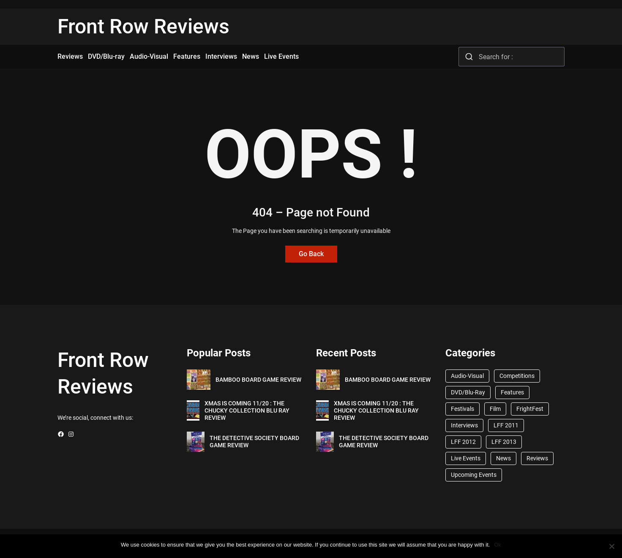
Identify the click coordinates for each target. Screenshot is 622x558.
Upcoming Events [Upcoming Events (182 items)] (474, 474)
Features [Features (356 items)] (512, 392)
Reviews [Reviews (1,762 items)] (537, 458)
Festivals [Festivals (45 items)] (462, 408)
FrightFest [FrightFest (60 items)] (529, 408)
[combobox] (511, 56)
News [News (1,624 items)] (503, 458)
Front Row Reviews (143, 26)
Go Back (311, 254)
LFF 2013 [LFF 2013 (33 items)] (503, 441)
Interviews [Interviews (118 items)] (464, 425)
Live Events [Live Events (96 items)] (465, 458)
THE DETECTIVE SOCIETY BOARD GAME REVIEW (254, 442)
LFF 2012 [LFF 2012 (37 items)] (463, 441)
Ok (497, 545)
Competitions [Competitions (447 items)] (517, 375)
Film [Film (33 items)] (495, 408)
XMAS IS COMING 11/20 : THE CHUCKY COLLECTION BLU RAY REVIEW (247, 410)
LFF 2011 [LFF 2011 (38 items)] (506, 425)
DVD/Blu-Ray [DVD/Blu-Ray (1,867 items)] (468, 392)
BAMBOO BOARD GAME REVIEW (258, 379)
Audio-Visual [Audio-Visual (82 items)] (467, 375)
